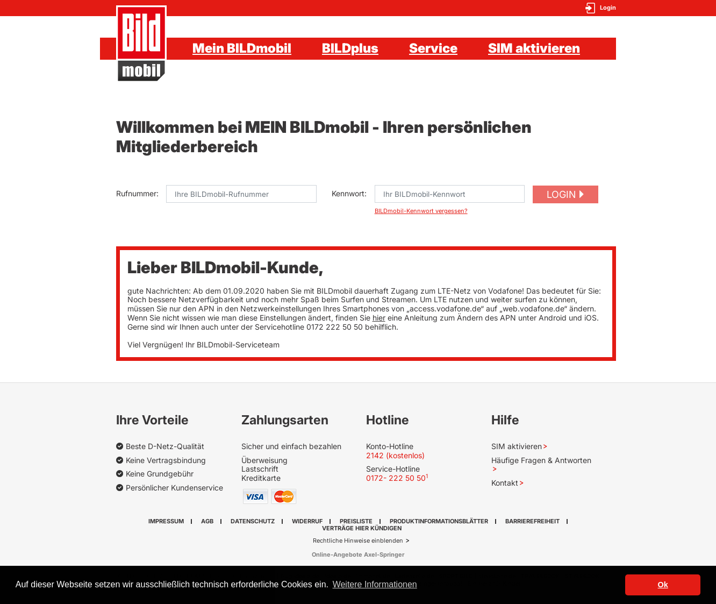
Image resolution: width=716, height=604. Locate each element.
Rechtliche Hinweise (342, 540)
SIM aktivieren (534, 48)
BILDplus (350, 48)
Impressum (166, 521)
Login (561, 194)
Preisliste (356, 521)
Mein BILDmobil (241, 48)
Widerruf (307, 521)
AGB (207, 521)
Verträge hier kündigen (362, 528)
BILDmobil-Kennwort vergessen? (421, 211)
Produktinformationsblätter (439, 521)
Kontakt (504, 482)
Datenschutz (253, 521)
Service (433, 48)
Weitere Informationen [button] (375, 584)
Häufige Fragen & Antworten (541, 460)
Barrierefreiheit (532, 521)
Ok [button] (663, 584)
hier (379, 317)
